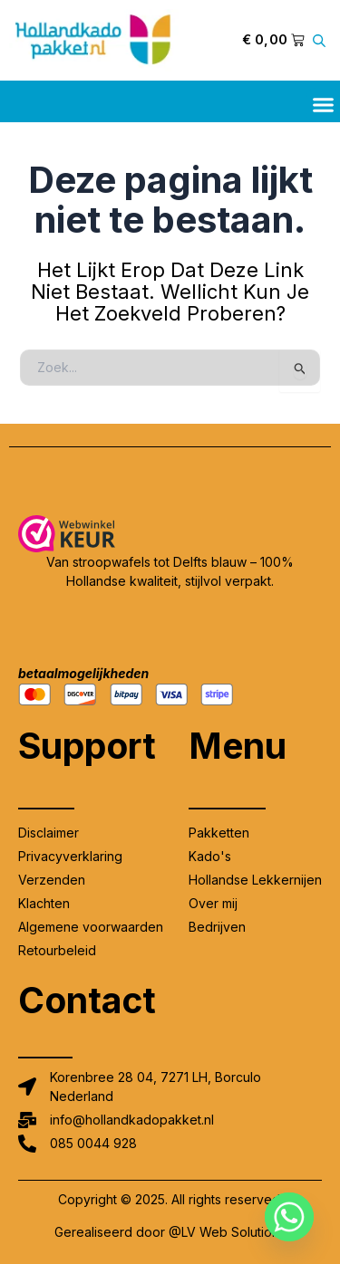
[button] (323, 105)
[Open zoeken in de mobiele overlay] (322, 40)
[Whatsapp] (289, 1216)
